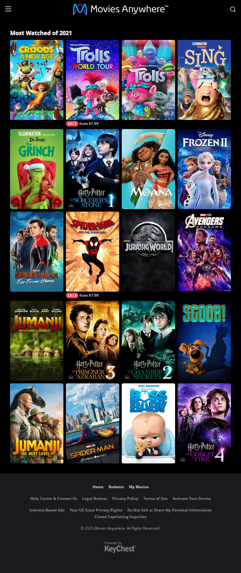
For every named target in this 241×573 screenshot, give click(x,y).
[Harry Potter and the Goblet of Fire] (204, 423)
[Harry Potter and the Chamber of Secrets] (148, 341)
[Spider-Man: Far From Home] (36, 252)
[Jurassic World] (148, 252)
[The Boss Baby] (148, 423)
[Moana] (148, 169)
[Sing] (204, 80)
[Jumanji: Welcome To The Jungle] (36, 341)
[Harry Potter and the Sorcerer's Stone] (92, 169)
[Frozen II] (204, 169)
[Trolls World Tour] (92, 83)
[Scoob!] (204, 341)
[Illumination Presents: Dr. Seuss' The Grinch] (36, 169)
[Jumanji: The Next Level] (36, 423)
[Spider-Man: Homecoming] (92, 423)
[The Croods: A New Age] (36, 80)
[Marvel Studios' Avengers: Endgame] (204, 252)
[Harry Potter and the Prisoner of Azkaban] (92, 341)
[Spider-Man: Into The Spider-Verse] (92, 255)
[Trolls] (148, 80)
